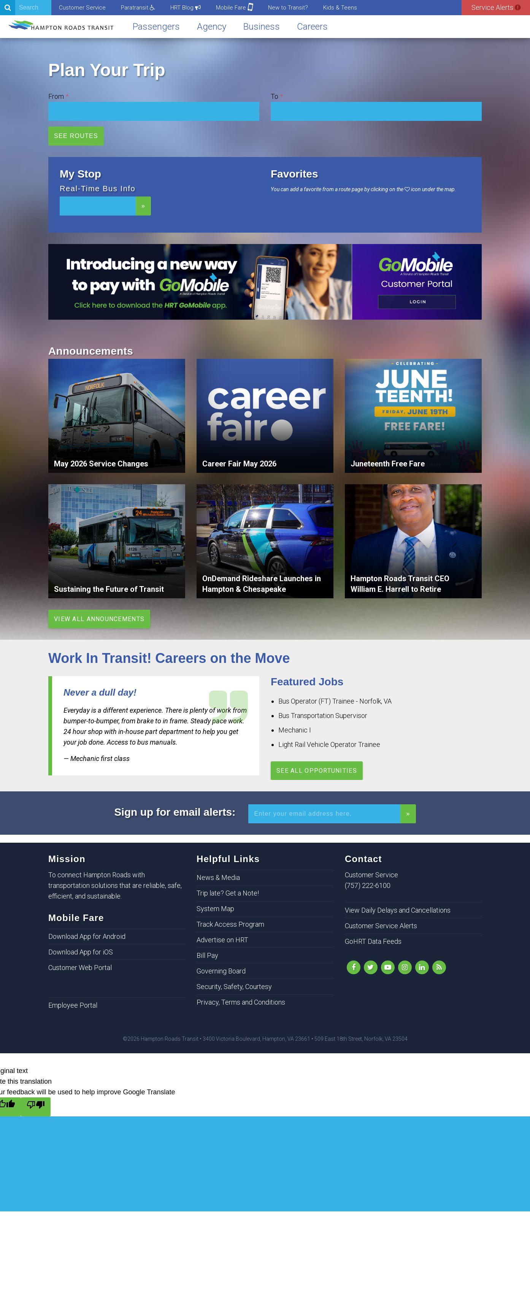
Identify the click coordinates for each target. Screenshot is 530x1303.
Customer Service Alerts (381, 926)
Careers (312, 26)
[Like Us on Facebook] (353, 967)
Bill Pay (207, 955)
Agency (211, 26)
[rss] (439, 967)
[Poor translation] (36, 1106)
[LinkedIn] (422, 967)
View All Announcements (99, 619)
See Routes (76, 136)
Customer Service (82, 7)
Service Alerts (495, 7)
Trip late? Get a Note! (228, 893)
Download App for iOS (80, 952)
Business (261, 26)
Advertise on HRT (222, 940)
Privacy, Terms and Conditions (241, 1002)
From (56, 96)
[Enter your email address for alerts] (324, 813)
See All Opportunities (316, 770)
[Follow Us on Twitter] (371, 967)
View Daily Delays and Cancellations (398, 910)
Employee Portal (72, 1005)
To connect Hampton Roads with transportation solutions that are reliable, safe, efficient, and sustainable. (115, 885)
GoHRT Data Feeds (373, 941)
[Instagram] (405, 967)
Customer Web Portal (80, 968)
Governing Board (221, 971)
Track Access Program (230, 924)
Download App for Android (86, 936)
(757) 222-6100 (367, 885)
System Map (215, 909)
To (274, 96)
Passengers (156, 26)
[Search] (25, 7)
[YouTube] (388, 967)
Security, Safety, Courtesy (234, 987)
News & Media (218, 877)
